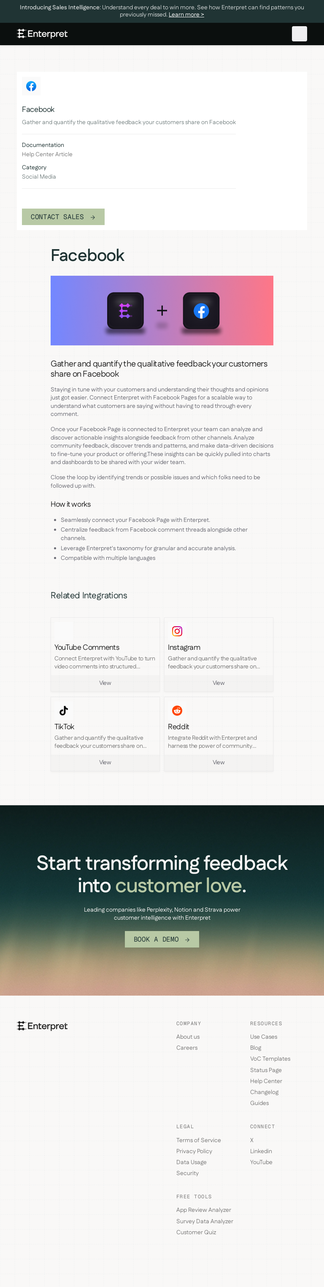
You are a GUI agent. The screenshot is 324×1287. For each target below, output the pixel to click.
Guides (259, 1103)
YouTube (261, 1162)
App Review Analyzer (203, 1210)
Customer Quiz (196, 1232)
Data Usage (191, 1162)
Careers (186, 1048)
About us (188, 1037)
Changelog (264, 1092)
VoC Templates (270, 1059)
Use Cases (263, 1037)
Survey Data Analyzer (204, 1221)
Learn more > (186, 15)
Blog (255, 1048)
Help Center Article (47, 155)
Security (187, 1173)
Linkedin (261, 1151)
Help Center (266, 1081)
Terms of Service (198, 1140)
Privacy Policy (194, 1151)
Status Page (266, 1070)
